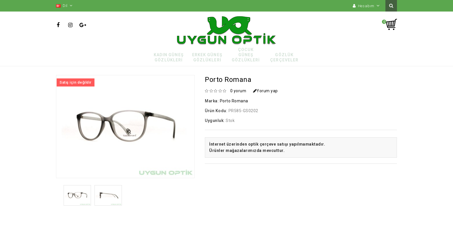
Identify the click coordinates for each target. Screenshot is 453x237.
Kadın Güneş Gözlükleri (169, 57)
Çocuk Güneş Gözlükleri (246, 54)
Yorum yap (265, 91)
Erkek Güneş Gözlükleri (207, 57)
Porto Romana (234, 101)
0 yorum (238, 91)
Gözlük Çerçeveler (284, 57)
